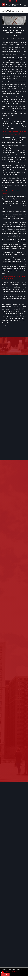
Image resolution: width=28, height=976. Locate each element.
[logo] (11, 4)
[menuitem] (24, 4)
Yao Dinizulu (22, 38)
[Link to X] (23, 973)
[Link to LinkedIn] (25, 973)
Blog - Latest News (6, 9)
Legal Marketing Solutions (6, 971)
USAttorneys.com (14, 971)
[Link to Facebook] (21, 973)
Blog (16, 38)
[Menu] (24, 4)
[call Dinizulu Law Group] (2, 973)
